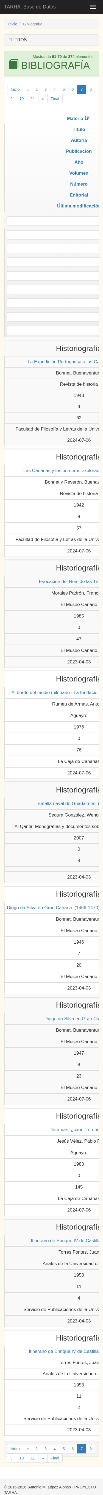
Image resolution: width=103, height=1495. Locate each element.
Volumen (78, 173)
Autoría (79, 140)
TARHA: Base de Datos (30, 7)
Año (78, 162)
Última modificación (79, 206)
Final (55, 98)
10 (22, 98)
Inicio (12, 24)
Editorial (79, 195)
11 (32, 98)
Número (79, 184)
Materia (78, 118)
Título (79, 129)
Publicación (79, 151)
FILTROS (18, 39)
